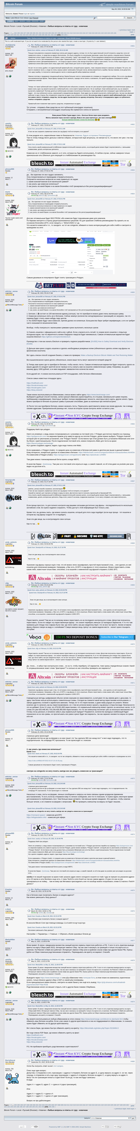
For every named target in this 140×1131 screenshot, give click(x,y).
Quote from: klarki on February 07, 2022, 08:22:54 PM (44, 753)
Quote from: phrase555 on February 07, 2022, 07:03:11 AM (46, 128)
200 (34, 33)
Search (22, 21)
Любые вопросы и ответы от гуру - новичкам (68, 26)
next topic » (132, 31)
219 (93, 33)
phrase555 (9, 169)
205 (49, 33)
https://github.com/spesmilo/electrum (56, 337)
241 (49, 35)
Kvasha (8, 889)
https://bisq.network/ (35, 390)
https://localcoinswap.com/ (37, 385)
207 (55, 33)
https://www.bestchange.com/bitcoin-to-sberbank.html (102, 1019)
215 (80, 33)
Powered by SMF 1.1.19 (57, 1127)
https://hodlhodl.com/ (35, 383)
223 (105, 33)
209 (62, 33)
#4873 (133, 778)
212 (71, 33)
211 (68, 33)
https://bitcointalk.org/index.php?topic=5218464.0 (99, 1028)
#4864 (133, 194)
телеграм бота (89, 978)
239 (42, 35)
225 (111, 33)
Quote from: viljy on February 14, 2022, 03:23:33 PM (44, 648)
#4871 (133, 683)
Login (28, 21)
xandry (8, 123)
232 (21, 35)
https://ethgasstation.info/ (36, 817)
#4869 (133, 585)
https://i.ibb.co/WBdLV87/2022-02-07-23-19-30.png (45, 760)
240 (46, 35)
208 (59, 33)
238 (39, 35)
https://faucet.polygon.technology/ (40, 443)
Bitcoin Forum (9, 26)
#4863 (133, 170)
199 (31, 33)
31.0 (30, 18)
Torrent (35, 18)
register (32, 13)
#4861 (133, 46)
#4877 (133, 940)
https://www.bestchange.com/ (98, 395)
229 (11, 35)
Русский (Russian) (30, 26)
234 (27, 35)
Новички (42, 26)
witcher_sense (11, 291)
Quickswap (47, 464)
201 (37, 33)
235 (30, 35)
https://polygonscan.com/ (36, 436)
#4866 (133, 424)
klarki (7, 192)
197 (24, 33)
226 (115, 33)
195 (18, 33)
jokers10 (41, 195)
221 (99, 33)
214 (77, 33)
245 (62, 35)
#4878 (133, 960)
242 (52, 35)
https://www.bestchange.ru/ (51, 978)
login (25, 13)
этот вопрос (58, 1066)
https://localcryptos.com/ (36, 388)
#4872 (133, 731)
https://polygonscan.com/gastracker (68, 455)
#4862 (133, 124)
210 (65, 33)
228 (8, 35)
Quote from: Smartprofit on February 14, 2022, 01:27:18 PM (46, 547)
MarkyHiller (10, 940)
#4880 (133, 1061)
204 (46, 33)
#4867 (133, 481)
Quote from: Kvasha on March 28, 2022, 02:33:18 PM (44, 916)
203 (43, 33)
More (42, 21)
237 (36, 35)
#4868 (133, 543)
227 (5, 35)
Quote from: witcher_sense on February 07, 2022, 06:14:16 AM (47, 50)
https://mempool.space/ (36, 815)
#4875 (133, 890)
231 (18, 35)
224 (108, 33)
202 (40, 33)
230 (14, 35)
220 (96, 33)
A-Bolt (8, 909)
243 (55, 35)
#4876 (133, 911)
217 (87, 33)
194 (15, 33)
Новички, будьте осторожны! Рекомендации (93, 135)
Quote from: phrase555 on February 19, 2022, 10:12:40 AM (46, 783)
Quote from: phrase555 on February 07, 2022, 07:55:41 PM (46, 199)
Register (35, 21)
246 (65, 35)
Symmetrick (51, 195)
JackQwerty (10, 45)
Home (10, 21)
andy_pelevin (11, 542)
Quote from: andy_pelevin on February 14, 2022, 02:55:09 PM (47, 590)
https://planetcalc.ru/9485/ (96, 455)
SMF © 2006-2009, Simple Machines (78, 1127)
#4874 (133, 834)
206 (52, 33)
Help (16, 21)
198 (27, 33)
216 (83, 33)
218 (90, 33)
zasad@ (49, 912)
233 (24, 35)
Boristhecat (10, 1060)
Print (132, 34)
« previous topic (125, 30)
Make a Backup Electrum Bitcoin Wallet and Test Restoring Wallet (106, 355)
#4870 (133, 644)
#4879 (133, 1001)
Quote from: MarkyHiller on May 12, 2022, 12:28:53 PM (44, 964)
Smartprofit (10, 480)
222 (102, 33)
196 (21, 33)
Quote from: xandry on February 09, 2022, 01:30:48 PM (45, 838)
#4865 (133, 292)
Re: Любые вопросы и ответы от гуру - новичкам (53, 45)
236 (33, 35)
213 (74, 33)
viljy (7, 583)
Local (19, 26)
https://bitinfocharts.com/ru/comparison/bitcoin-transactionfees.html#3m (107, 452)
